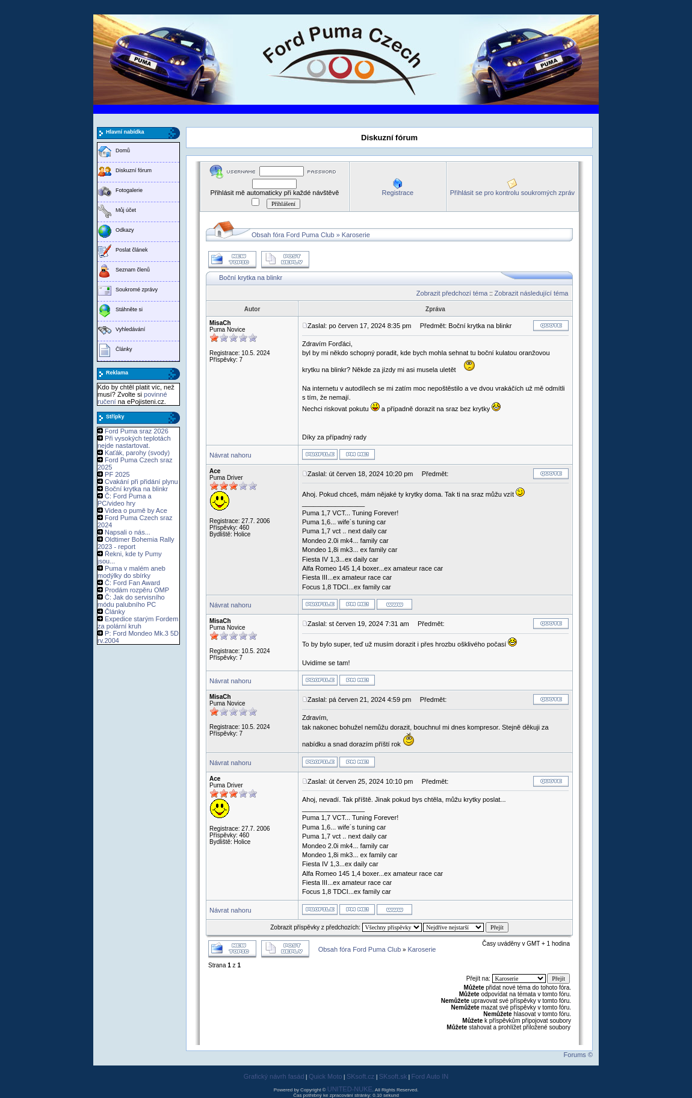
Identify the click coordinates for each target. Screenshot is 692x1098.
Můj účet (126, 210)
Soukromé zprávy (137, 290)
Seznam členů (133, 270)
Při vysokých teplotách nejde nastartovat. (134, 442)
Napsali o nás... (127, 532)
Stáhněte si (129, 309)
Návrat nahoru (230, 455)
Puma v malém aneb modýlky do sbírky (131, 572)
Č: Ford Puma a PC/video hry (124, 499)
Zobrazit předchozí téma (452, 293)
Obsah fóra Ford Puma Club (293, 234)
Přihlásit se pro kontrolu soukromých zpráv (512, 192)
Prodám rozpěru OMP (137, 590)
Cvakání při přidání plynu (141, 481)
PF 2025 (117, 474)
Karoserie (356, 234)
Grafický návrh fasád (274, 1076)
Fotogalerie (129, 190)
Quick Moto (325, 1076)
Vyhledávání (130, 329)
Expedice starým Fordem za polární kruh (137, 622)
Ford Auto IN (430, 1076)
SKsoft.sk (393, 1076)
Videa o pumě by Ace (136, 510)
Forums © (578, 1054)
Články (124, 349)
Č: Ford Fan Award (132, 582)
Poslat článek (132, 250)
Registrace (397, 192)
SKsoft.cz (360, 1076)
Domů (123, 150)
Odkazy (125, 230)
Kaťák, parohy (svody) (137, 452)
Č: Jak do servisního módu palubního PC (131, 601)
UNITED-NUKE (349, 1089)
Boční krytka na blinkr (136, 488)
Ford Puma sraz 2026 (136, 431)
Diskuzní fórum (134, 170)
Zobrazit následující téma (532, 293)
